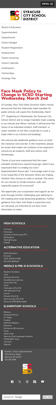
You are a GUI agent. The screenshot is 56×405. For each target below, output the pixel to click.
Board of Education (11, 27)
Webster (7, 344)
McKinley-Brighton (11, 323)
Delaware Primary (11, 315)
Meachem (8, 325)
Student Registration (12, 47)
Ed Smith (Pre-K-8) (11, 277)
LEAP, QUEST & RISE (12, 258)
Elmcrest (7, 256)
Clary (6, 274)
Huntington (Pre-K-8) (12, 288)
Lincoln (7, 293)
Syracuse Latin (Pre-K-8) (13, 299)
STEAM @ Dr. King (11, 339)
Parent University (10, 57)
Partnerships (7, 73)
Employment (8, 52)
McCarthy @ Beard (11, 261)
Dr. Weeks (8, 317)
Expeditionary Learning (13, 280)
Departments (8, 37)
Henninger (8, 232)
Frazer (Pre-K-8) (10, 282)
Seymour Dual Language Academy (18, 336)
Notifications (7, 68)
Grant (6, 285)
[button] (48, 4)
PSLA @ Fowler (10, 240)
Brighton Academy (11, 272)
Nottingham (9, 237)
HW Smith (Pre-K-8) (12, 291)
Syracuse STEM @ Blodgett (15, 301)
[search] (21, 397)
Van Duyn (8, 342)
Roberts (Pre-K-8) (11, 296)
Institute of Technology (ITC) (15, 234)
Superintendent (9, 32)
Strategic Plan (8, 78)
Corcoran (7, 229)
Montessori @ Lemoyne (13, 328)
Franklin (7, 320)
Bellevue (7, 312)
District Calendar (10, 63)
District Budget (9, 42)
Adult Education (10, 253)
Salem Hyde (9, 333)
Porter (6, 331)
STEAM (7, 243)
